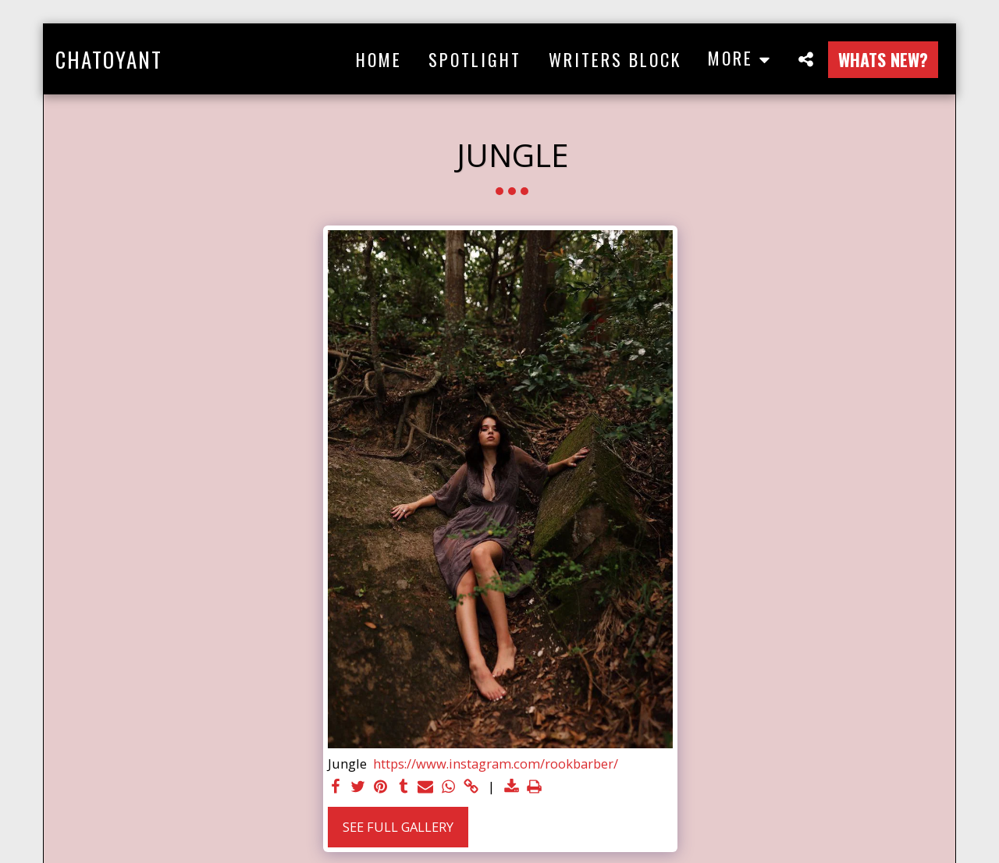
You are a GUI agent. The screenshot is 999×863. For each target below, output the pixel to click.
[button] (805, 59)
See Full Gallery (398, 827)
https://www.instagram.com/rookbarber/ (495, 764)
